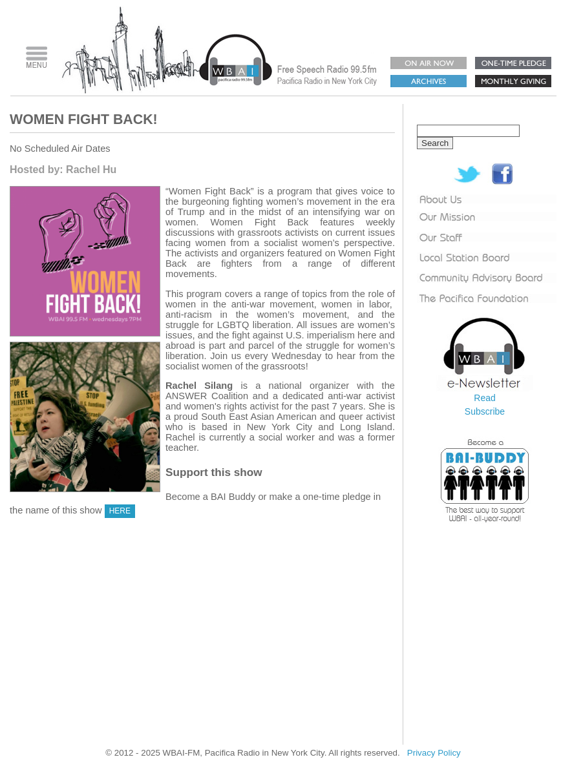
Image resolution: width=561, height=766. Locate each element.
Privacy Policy (434, 753)
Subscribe (485, 411)
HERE (120, 510)
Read (484, 398)
